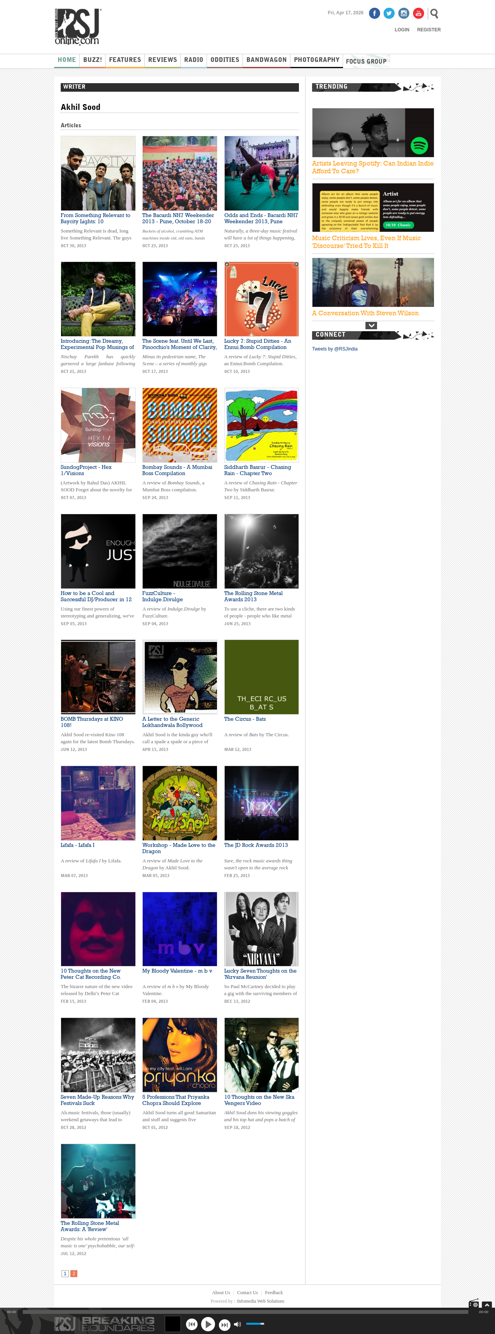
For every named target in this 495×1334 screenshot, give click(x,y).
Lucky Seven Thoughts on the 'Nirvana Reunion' (260, 974)
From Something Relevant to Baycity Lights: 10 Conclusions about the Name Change (96, 224)
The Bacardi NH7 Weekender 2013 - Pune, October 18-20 (178, 218)
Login (402, 29)
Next (371, 325)
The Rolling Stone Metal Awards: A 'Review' (90, 1226)
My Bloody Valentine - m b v (177, 971)
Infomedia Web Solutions (260, 1301)
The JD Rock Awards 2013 (256, 845)
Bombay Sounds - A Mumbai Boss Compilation (177, 470)
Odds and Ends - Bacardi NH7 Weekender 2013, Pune (261, 218)
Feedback (274, 1292)
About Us (221, 1292)
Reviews (162, 60)
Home (67, 60)
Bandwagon (266, 60)
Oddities (224, 60)
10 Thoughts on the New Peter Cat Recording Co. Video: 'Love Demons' (91, 977)
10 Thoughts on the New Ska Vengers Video (259, 1100)
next (224, 1324)
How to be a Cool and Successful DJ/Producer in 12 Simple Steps (96, 599)
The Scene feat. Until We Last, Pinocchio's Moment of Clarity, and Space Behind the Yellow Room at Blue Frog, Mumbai (179, 350)
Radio (193, 60)
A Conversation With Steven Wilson (365, 313)
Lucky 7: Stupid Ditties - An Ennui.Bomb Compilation (257, 344)
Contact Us (247, 1292)
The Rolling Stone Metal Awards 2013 (253, 596)
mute (237, 1324)
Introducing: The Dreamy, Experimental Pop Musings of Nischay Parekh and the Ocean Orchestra (97, 350)
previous (191, 1324)
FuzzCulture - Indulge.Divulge (162, 596)
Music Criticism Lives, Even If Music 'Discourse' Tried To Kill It (366, 242)
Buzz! (92, 60)
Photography (317, 60)
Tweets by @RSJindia (335, 349)
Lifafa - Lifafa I (77, 845)
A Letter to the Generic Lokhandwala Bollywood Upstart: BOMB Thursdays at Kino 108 (176, 728)
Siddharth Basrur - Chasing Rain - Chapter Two (257, 470)
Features (125, 60)
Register (429, 29)
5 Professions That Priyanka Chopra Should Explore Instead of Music (175, 1103)
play (208, 1324)
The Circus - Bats (245, 719)
